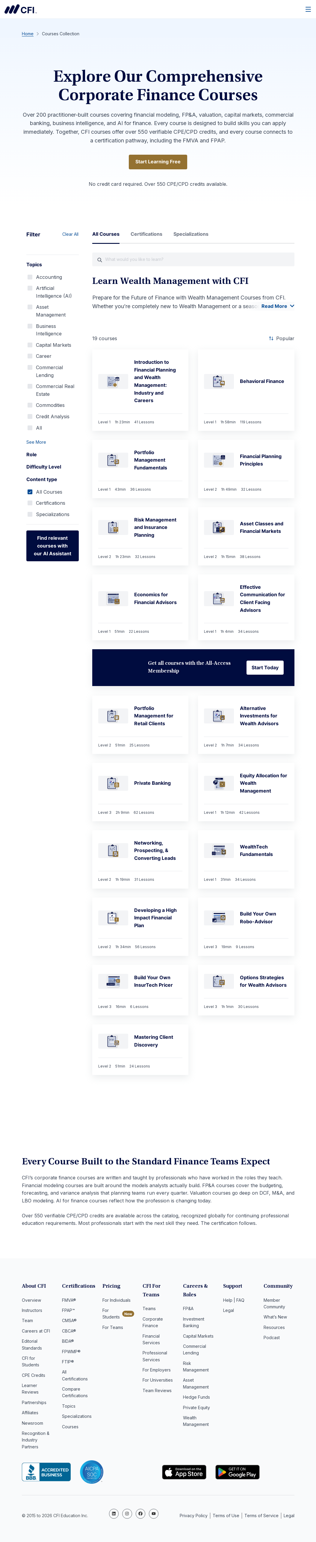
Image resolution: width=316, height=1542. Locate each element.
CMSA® (69, 1321)
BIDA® (68, 1342)
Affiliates (30, 1414)
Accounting (49, 278)
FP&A (188, 1310)
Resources (274, 1328)
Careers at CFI (36, 1332)
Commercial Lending (49, 372)
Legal (228, 1311)
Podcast (272, 1339)
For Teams (112, 1328)
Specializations (52, 515)
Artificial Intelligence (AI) (54, 293)
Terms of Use (226, 1514)
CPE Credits (33, 1376)
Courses (70, 1428)
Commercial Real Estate (55, 391)
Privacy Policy (194, 1514)
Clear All (70, 235)
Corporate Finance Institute (20, 9)
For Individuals (116, 1301)
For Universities (158, 1381)
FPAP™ (68, 1311)
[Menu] (309, 9)
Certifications (50, 504)
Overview (31, 1301)
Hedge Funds (196, 1398)
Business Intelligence (49, 331)
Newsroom (32, 1424)
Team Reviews (157, 1392)
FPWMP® (71, 1352)
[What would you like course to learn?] (193, 260)
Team (27, 1321)
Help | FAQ (233, 1301)
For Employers (157, 1371)
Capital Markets (53, 346)
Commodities (50, 406)
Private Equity (196, 1409)
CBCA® (69, 1332)
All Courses (49, 492)
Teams (149, 1310)
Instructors (32, 1311)
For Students (111, 1315)
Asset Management (51, 312)
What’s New (275, 1318)
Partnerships (34, 1403)
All (39, 428)
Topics (68, 1407)
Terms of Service (261, 1514)
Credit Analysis (52, 417)
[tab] (106, 237)
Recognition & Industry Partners (35, 1441)
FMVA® (69, 1301)
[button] (52, 443)
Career (44, 357)
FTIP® (68, 1363)
